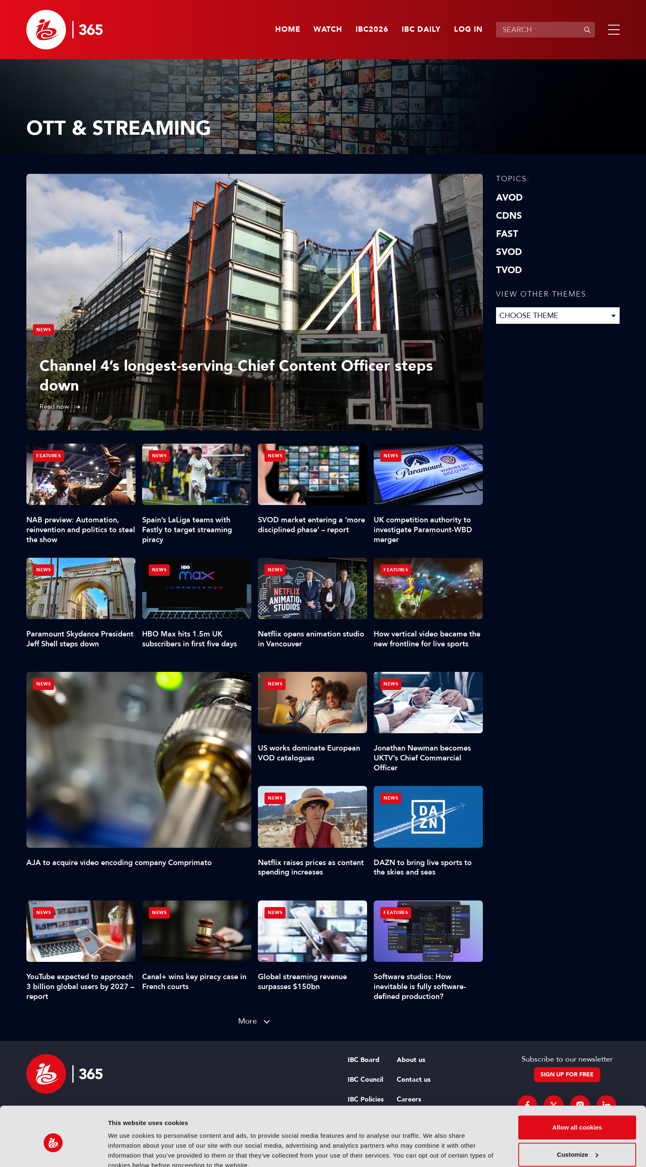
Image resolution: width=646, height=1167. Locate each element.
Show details (127, 1150)
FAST (507, 234)
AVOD (509, 198)
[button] (612, 30)
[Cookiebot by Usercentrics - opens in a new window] (53, 1151)
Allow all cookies (577, 1090)
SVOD (509, 252)
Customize (577, 1116)
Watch (328, 30)
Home (287, 30)
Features (48, 456)
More (247, 1021)
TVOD (509, 270)
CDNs (509, 216)
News (43, 330)
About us (411, 1059)
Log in (468, 30)
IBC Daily (421, 30)
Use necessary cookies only (577, 1144)
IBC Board (363, 1059)
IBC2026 (372, 30)
